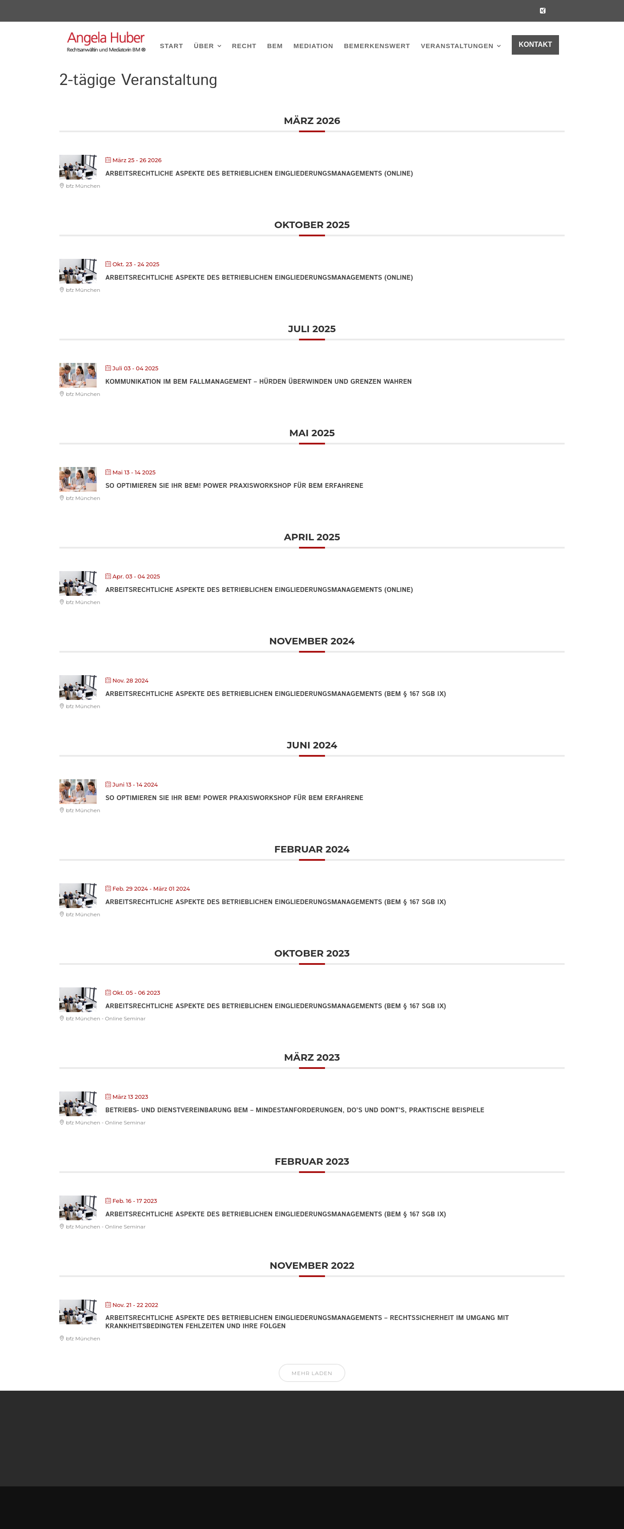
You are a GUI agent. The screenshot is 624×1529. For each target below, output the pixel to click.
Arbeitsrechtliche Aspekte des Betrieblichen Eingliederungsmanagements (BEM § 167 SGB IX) (275, 694)
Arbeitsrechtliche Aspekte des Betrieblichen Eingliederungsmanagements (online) (259, 173)
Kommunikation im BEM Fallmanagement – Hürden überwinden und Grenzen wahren (258, 381)
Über (204, 45)
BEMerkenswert (377, 45)
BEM (275, 45)
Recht (244, 45)
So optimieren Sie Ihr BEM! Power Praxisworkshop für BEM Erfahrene (234, 485)
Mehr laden (312, 1373)
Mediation (313, 45)
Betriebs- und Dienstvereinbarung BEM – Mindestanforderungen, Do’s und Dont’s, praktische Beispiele (294, 1110)
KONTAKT (535, 44)
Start (171, 45)
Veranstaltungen (457, 45)
